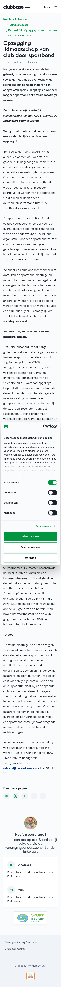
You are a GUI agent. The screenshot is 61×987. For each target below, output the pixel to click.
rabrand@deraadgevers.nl (20, 768)
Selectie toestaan (30, 547)
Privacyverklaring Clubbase (21, 942)
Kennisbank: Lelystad (15, 19)
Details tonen (43, 526)
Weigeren (30, 557)
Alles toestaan (30, 536)
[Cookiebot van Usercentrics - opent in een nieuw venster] (43, 426)
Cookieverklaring (15, 948)
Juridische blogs (19, 24)
